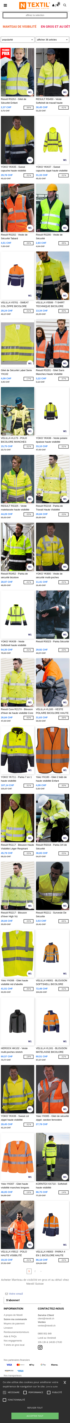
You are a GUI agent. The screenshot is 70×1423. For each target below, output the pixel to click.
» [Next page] (41, 1271)
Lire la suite (52, 1386)
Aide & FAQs (10, 1336)
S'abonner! (13, 1300)
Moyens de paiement (14, 1323)
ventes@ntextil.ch (47, 1325)
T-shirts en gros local (14, 1345)
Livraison (8, 1328)
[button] (53, 5)
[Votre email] (32, 1293)
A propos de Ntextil (13, 1315)
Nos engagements (13, 1340)
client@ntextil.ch (46, 1318)
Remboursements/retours (16, 1332)
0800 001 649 (45, 1333)
